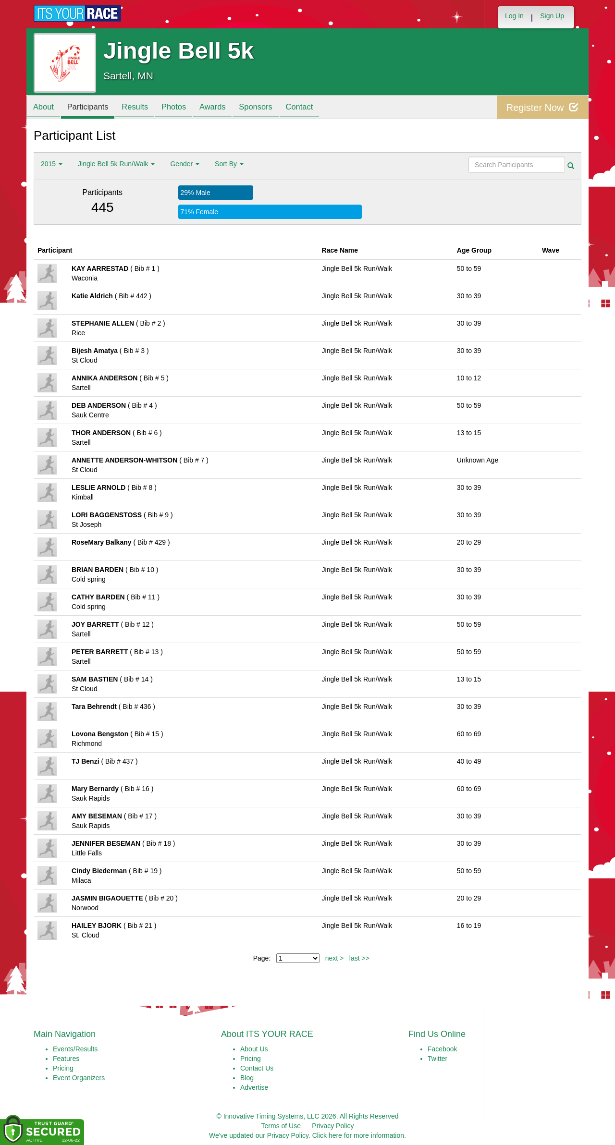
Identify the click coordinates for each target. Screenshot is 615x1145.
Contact (316, 107)
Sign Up (552, 16)
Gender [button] (184, 164)
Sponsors (270, 107)
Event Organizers (79, 1078)
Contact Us (256, 1068)
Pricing (63, 1068)
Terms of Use (281, 1126)
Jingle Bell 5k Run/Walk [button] (116, 164)
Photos (183, 107)
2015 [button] (51, 164)
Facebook (442, 1049)
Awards (224, 107)
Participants (92, 107)
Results (141, 107)
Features (66, 1058)
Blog (247, 1078)
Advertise (254, 1087)
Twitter (437, 1058)
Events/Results (75, 1049)
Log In (514, 16)
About (44, 107)
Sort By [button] (229, 164)
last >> (359, 958)
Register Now (542, 107)
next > (334, 958)
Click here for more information (358, 1135)
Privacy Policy (333, 1126)
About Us (254, 1049)
